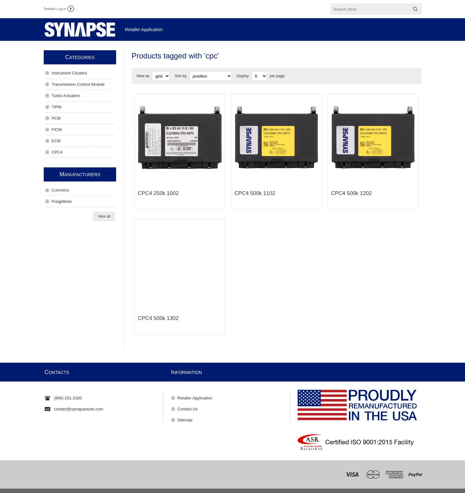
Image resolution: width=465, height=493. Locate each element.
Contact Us (187, 396)
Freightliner (62, 201)
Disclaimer (156, 486)
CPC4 (57, 152)
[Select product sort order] (210, 76)
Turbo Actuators (66, 95)
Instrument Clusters (69, 73)
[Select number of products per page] (259, 76)
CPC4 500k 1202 (351, 189)
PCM (56, 118)
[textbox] (370, 9)
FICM (57, 129)
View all (104, 216)
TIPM (56, 107)
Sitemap (185, 407)
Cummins (60, 190)
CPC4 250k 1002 (158, 189)
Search (415, 9)
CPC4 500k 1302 (158, 309)
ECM (56, 140)
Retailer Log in (55, 9)
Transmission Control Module (78, 84)
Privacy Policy (131, 486)
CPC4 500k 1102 (254, 189)
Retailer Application (194, 385)
